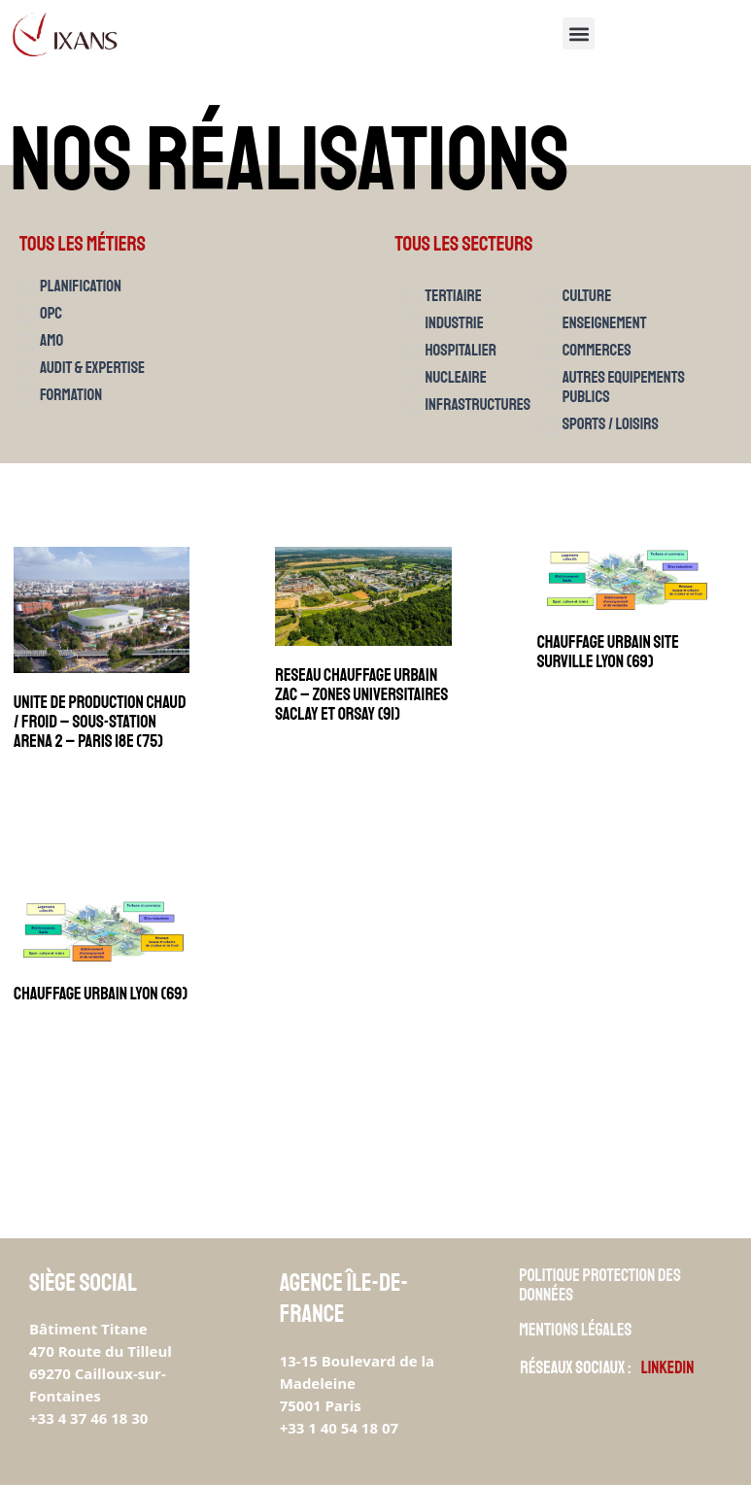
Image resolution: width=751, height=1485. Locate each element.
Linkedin (668, 1367)
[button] (579, 33)
